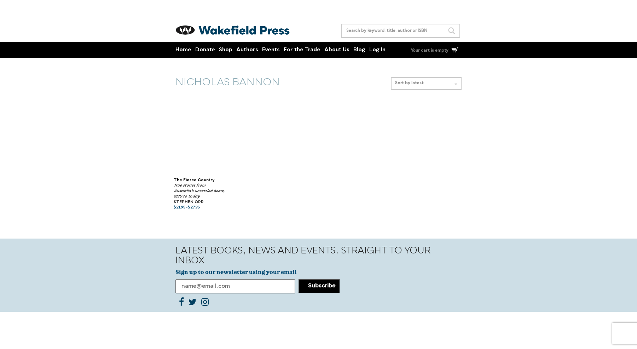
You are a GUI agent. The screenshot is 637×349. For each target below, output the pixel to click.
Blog (359, 50)
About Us (336, 50)
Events (271, 50)
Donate (205, 50)
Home (183, 50)
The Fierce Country (194, 180)
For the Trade (302, 50)
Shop (225, 50)
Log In (377, 50)
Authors (247, 50)
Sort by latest (426, 83)
